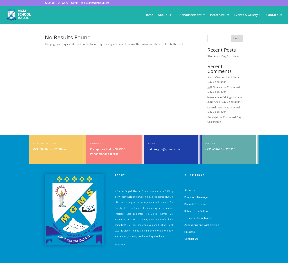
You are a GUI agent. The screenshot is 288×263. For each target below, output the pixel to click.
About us (164, 15)
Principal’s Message (196, 197)
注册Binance (214, 87)
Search (237, 38)
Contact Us (274, 15)
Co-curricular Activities (198, 218)
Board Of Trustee (195, 204)
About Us (190, 190)
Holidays (189, 232)
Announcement (190, 15)
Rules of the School (196, 211)
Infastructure (220, 15)
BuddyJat (212, 117)
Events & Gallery (246, 15)
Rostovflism (214, 77)
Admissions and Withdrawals (201, 225)
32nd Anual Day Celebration (223, 56)
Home (149, 15)
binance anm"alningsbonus (223, 97)
